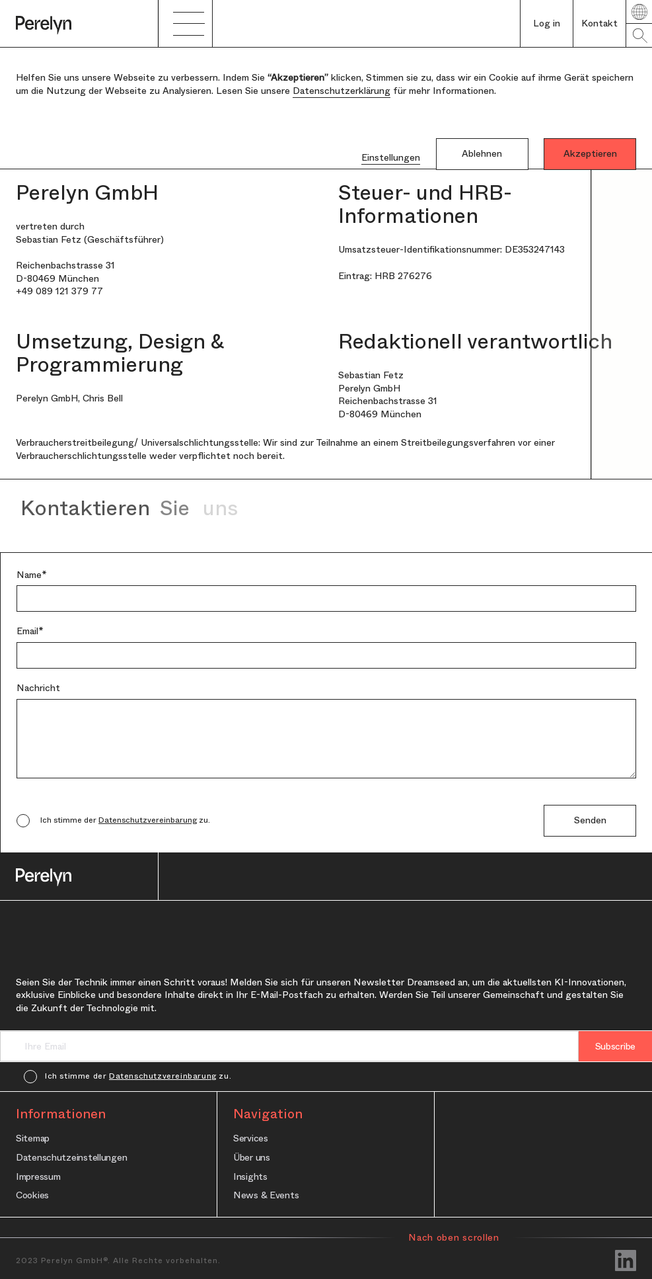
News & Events (266, 1194)
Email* (30, 631)
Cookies (32, 1194)
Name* (32, 575)
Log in (546, 23)
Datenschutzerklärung (341, 90)
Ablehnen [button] (482, 153)
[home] (79, 23)
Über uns (251, 1157)
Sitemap (33, 1138)
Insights (250, 1176)
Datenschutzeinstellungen (71, 1157)
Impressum (38, 1176)
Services (250, 1138)
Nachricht (38, 688)
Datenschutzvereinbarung (147, 820)
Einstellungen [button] (390, 157)
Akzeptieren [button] (590, 153)
